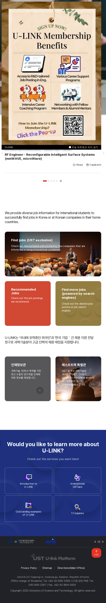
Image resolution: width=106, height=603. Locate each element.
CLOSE (9, 147)
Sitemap (47, 567)
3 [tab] (51, 181)
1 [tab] (45, 181)
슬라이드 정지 (60, 181)
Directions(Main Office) (71, 567)
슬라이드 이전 (2, 153)
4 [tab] (54, 181)
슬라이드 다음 (103, 153)
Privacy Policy (29, 567)
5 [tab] (56, 181)
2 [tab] (48, 181)
